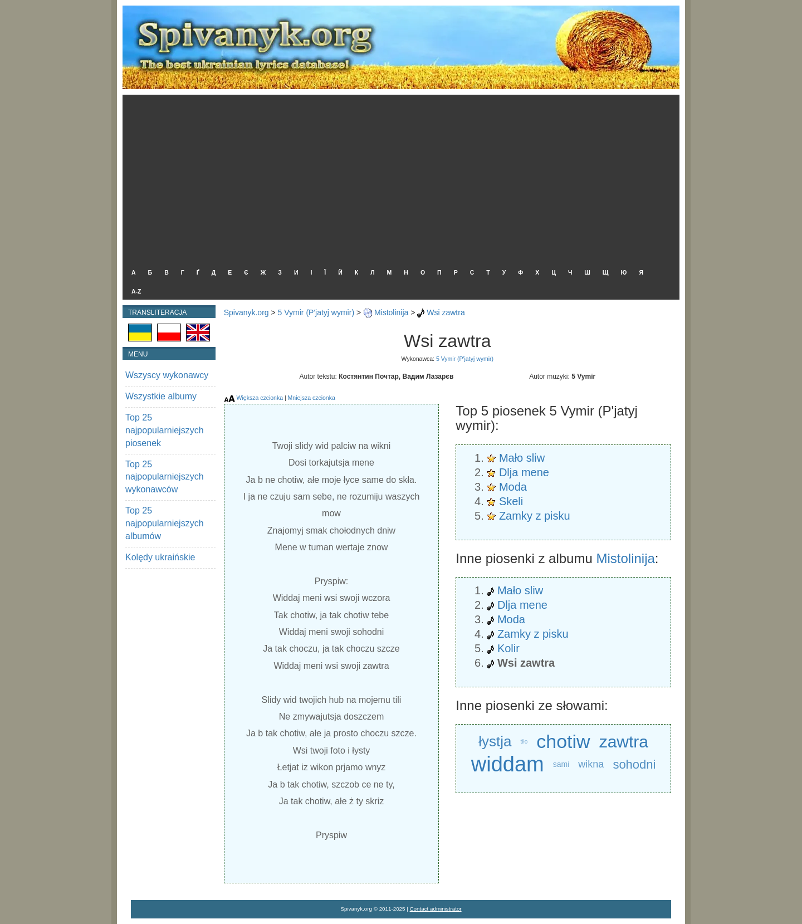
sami (561, 764)
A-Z (136, 291)
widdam (507, 764)
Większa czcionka (260, 397)
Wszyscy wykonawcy (166, 375)
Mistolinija (391, 312)
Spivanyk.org (246, 312)
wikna (591, 764)
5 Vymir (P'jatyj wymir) (316, 312)
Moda (513, 487)
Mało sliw (522, 458)
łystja (494, 741)
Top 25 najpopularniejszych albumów (164, 523)
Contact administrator (436, 909)
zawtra (623, 741)
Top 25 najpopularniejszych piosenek (164, 430)
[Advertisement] (398, 178)
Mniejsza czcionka (311, 397)
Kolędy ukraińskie (160, 557)
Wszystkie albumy (161, 396)
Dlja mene (524, 472)
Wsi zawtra (445, 312)
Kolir (508, 648)
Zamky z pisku (534, 516)
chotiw (563, 741)
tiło (524, 742)
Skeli (511, 501)
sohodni (634, 764)
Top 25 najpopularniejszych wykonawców (164, 477)
